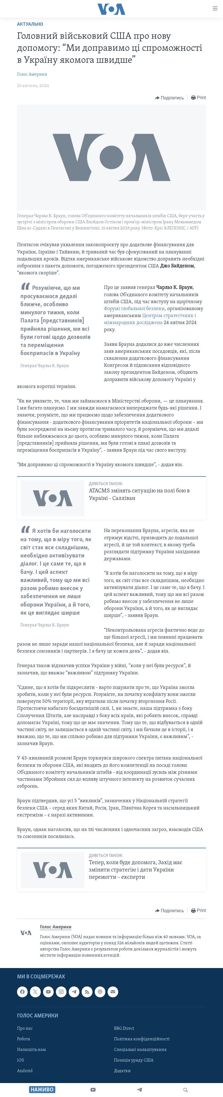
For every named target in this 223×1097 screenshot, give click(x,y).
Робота (23, 1039)
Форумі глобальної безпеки (134, 309)
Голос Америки (32, 74)
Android (25, 1071)
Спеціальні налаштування (140, 1050)
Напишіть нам (31, 1050)
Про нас (25, 1028)
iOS (20, 1060)
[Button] (169, 98)
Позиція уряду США (133, 1060)
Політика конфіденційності (142, 1039)
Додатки (122, 1071)
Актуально (30, 24)
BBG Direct (124, 1028)
